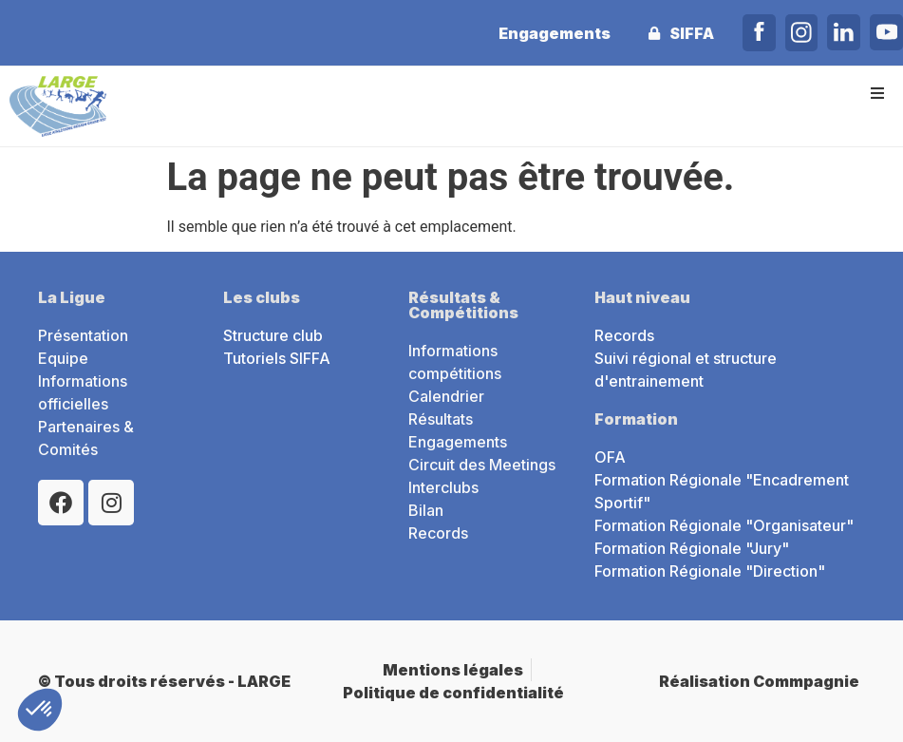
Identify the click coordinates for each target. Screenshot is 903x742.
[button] (877, 92)
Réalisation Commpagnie (759, 681)
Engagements (553, 33)
